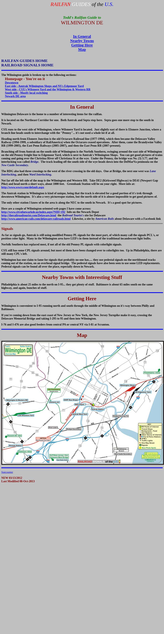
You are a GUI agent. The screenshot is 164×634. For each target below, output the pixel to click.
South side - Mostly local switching (26, 92)
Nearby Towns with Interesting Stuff (82, 277)
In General (82, 36)
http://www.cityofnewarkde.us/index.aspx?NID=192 (33, 212)
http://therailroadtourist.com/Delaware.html (28, 215)
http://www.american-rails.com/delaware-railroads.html (36, 218)
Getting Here (82, 45)
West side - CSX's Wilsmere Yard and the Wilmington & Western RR (47, 89)
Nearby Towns (82, 41)
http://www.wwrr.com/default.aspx (22, 187)
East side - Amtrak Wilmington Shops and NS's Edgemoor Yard (44, 86)
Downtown (11, 82)
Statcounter (7, 472)
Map (82, 49)
